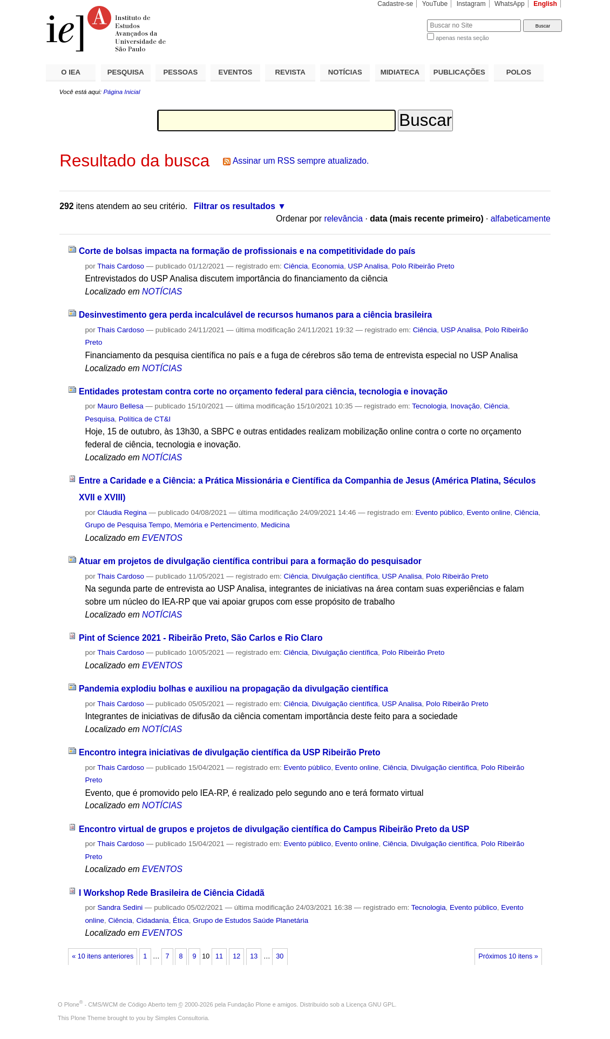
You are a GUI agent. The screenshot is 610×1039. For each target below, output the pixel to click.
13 (253, 956)
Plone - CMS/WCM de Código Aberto (115, 1004)
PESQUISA (125, 72)
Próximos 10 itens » (508, 956)
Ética (181, 920)
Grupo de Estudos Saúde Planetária (250, 920)
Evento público (439, 512)
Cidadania (152, 920)
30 (279, 956)
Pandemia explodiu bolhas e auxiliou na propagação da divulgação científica (233, 688)
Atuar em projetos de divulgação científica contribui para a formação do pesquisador (250, 561)
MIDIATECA (400, 72)
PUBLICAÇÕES (459, 72)
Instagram (471, 4)
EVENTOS (236, 72)
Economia (328, 266)
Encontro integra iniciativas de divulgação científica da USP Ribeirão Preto (230, 752)
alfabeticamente (521, 218)
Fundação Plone (249, 1004)
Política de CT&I (145, 419)
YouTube (435, 4)
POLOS (518, 72)
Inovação (465, 406)
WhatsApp (509, 4)
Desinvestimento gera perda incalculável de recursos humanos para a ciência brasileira (255, 314)
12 (236, 956)
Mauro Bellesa (120, 406)
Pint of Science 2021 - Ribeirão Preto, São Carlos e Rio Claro (201, 637)
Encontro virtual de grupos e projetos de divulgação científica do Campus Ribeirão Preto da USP (274, 829)
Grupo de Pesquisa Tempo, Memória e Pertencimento (170, 525)
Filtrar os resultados (234, 206)
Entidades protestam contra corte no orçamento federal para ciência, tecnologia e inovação (263, 391)
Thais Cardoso (120, 266)
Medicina (275, 525)
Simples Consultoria (181, 1018)
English (545, 4)
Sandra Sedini (120, 907)
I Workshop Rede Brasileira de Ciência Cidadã (172, 892)
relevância (343, 218)
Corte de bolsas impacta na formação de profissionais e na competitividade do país (247, 251)
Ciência (296, 266)
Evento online (488, 512)
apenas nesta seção (462, 38)
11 (219, 956)
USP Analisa (368, 266)
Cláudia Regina (121, 512)
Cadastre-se (395, 4)
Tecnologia (429, 406)
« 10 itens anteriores (102, 956)
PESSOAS (181, 72)
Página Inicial (121, 92)
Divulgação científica (345, 576)
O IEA (70, 72)
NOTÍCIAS (345, 72)
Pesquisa (99, 419)
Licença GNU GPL (370, 1004)
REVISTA (290, 72)
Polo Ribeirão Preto (423, 266)
